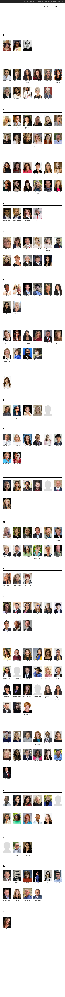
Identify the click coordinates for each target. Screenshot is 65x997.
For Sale (26, 1)
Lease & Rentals (22, 946)
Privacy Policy (47, 975)
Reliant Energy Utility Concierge (35, 959)
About (54, 1)
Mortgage (33, 956)
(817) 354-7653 (48, 950)
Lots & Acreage (22, 947)
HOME (4, 1)
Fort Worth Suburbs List (35, 967)
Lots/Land (52, 6)
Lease (30, 1)
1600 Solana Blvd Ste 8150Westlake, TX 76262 (50, 948)
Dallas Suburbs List (35, 965)
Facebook (8, 943)
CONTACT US (60, 1)
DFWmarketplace (59, 6)
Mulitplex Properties (23, 951)
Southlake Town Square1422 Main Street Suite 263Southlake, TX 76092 (50, 955)
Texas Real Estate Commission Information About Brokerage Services (52, 981)
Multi (47, 6)
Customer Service (23, 967)
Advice (35, 1)
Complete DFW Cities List (35, 962)
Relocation (21, 963)
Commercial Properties (24, 949)
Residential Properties (24, 944)
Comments (56, 942)
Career (50, 942)
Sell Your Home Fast (23, 953)
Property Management (24, 961)
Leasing (20, 959)
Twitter (7, 947)
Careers (50, 1)
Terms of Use (52, 975)
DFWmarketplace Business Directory (35, 954)
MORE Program (34, 947)
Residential (32, 6)
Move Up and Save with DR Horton (35, 944)
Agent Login (33, 974)
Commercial (42, 6)
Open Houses (40, 1)
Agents (46, 1)
